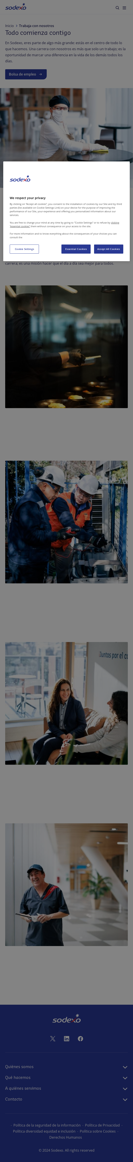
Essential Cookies (76, 249)
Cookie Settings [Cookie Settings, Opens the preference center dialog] (24, 249)
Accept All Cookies (108, 249)
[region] (66, 211)
